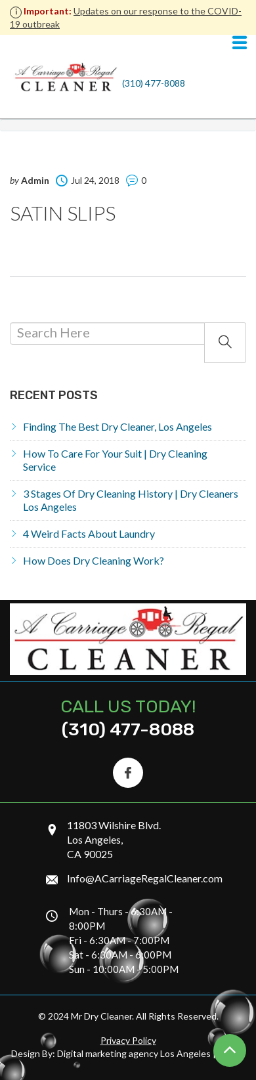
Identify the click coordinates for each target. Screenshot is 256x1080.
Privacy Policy (128, 1040)
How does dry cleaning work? (93, 560)
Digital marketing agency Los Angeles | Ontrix (151, 1053)
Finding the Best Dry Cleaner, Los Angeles (117, 426)
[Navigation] (239, 43)
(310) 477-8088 (153, 83)
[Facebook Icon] (128, 773)
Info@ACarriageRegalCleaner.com (145, 878)
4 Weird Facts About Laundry (89, 533)
